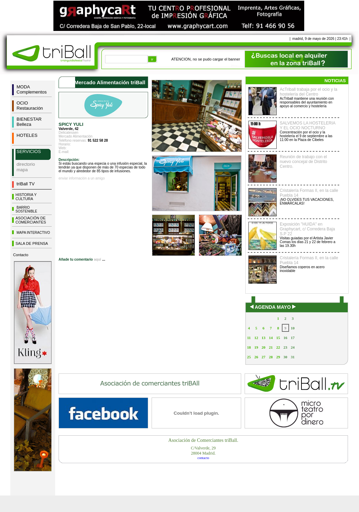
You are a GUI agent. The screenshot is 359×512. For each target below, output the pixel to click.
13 (263, 338)
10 (293, 328)
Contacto (20, 255)
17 (293, 338)
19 (256, 347)
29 (278, 357)
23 (285, 347)
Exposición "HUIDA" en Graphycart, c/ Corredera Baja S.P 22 (307, 229)
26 (256, 357)
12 (256, 338)
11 (248, 338)
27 (263, 357)
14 (271, 338)
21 (271, 347)
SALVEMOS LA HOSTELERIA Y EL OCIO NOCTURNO (307, 125)
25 (249, 357)
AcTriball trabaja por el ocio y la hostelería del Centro (308, 92)
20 (263, 347)
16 (285, 338)
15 (278, 338)
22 (278, 347)
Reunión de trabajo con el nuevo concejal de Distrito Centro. (303, 161)
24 (293, 347)
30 (285, 357)
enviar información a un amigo (82, 178)
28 (271, 357)
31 (293, 357)
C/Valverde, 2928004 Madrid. (203, 451)
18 (249, 347)
